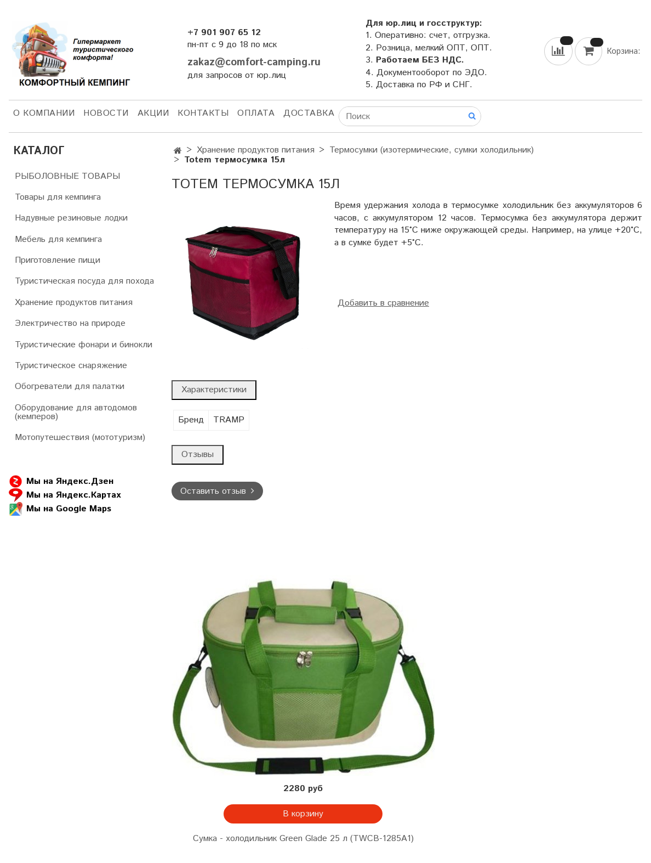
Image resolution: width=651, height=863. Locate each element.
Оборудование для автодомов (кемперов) (76, 412)
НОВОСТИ (106, 113)
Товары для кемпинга (58, 197)
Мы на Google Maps (60, 509)
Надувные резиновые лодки (71, 218)
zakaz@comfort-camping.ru (254, 62)
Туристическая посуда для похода (84, 281)
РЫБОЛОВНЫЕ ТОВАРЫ (67, 176)
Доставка (308, 113)
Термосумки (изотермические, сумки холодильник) (431, 150)
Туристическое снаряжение (71, 365)
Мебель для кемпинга (58, 239)
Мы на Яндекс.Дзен (61, 481)
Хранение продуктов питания (256, 150)
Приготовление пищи (57, 260)
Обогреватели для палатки (69, 386)
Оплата (256, 113)
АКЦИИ (153, 113)
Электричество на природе (70, 323)
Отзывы (197, 454)
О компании (44, 113)
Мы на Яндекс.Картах (65, 495)
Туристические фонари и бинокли (83, 345)
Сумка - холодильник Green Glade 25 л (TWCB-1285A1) (303, 838)
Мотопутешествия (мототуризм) (80, 437)
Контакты (203, 113)
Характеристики (214, 389)
